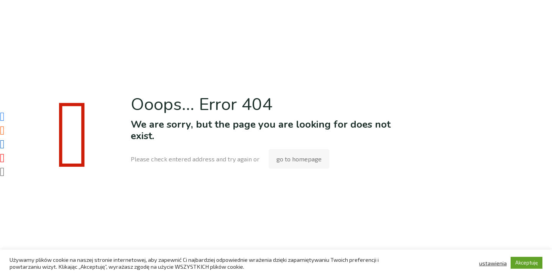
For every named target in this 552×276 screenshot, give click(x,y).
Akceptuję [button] (526, 263)
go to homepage (299, 159)
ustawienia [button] (493, 263)
